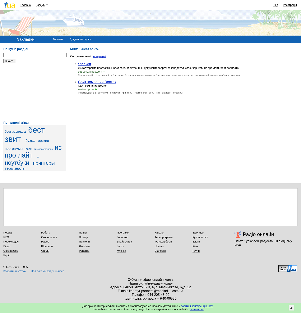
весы (29, 148)
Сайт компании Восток (97, 82)
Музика (121, 250)
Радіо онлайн (258, 234)
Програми (123, 232)
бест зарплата (15, 131)
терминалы (15, 168)
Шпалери (47, 246)
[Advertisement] (34, 92)
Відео (6, 246)
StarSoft (84, 64)
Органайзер (10, 250)
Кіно (195, 246)
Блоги (196, 241)
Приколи (84, 241)
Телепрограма (164, 237)
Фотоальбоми (163, 241)
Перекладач (11, 241)
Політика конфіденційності (47, 271)
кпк (38, 157)
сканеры (166, 92)
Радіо (6, 255)
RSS (6, 237)
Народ (45, 241)
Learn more (196, 309)
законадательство (43, 149)
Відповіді (160, 250)
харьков (235, 75)
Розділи (40, 4)
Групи (196, 250)
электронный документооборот (212, 75)
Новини (159, 246)
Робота (45, 232)
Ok (291, 307)
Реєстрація (290, 4)
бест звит (25, 134)
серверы (177, 92)
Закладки (198, 232)
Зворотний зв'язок (14, 271)
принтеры (44, 163)
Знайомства (124, 241)
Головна (25, 4)
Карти (120, 246)
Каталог (160, 232)
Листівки (84, 246)
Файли (45, 250)
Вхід (275, 4)
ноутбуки (17, 162)
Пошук (83, 232)
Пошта (7, 232)
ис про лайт (33, 151)
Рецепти (84, 250)
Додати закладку (80, 39)
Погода (83, 237)
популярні (99, 56)
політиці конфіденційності (197, 306)
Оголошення (49, 237)
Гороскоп (122, 237)
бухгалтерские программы (139, 75)
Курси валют (200, 237)
